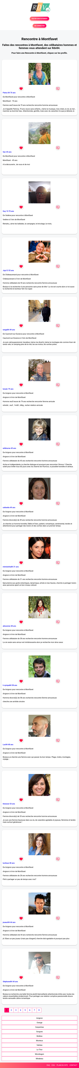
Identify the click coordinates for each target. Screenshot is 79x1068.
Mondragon (39, 1054)
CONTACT (73, 1065)
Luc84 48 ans (8, 744)
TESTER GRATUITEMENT (40, 18)
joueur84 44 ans (9, 922)
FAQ (48, 1065)
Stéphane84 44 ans (10, 982)
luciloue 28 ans (9, 863)
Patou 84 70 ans (9, 93)
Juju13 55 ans (8, 270)
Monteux (39, 1041)
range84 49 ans (9, 330)
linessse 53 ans (9, 804)
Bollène (39, 1036)
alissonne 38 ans (9, 626)
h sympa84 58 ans (10, 685)
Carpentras (39, 1027)
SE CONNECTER (39, 26)
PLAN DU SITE (62, 1065)
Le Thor (39, 1050)
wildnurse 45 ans (9, 448)
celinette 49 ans (9, 507)
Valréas (39, 1045)
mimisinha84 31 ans (11, 567)
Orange (39, 1023)
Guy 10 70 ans (8, 211)
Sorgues (39, 1032)
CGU (53, 1065)
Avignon (39, 1018)
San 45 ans (7, 152)
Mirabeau (39, 1059)
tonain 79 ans (8, 389)
